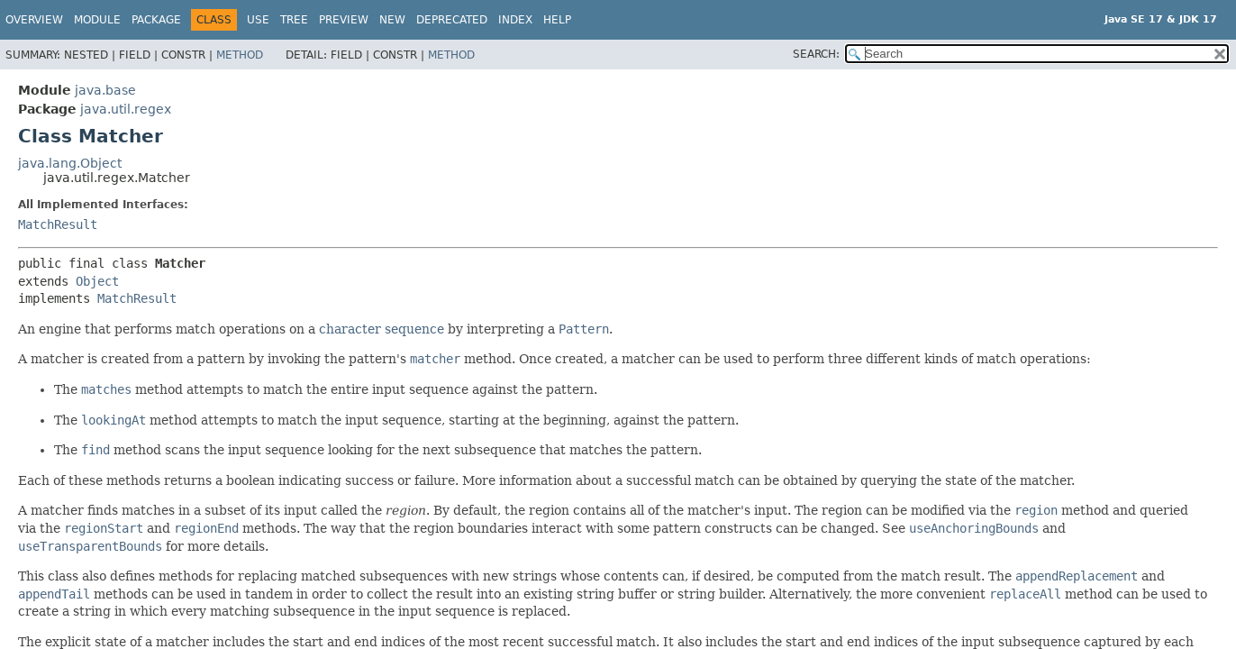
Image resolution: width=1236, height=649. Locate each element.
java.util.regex (125, 109)
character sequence (381, 329)
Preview (343, 20)
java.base (105, 90)
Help (557, 20)
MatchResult (57, 224)
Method (239, 55)
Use (258, 20)
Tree (294, 20)
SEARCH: (816, 54)
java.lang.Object (70, 163)
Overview (34, 20)
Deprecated (451, 20)
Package (156, 20)
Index (515, 20)
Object (97, 281)
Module (97, 20)
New (392, 20)
